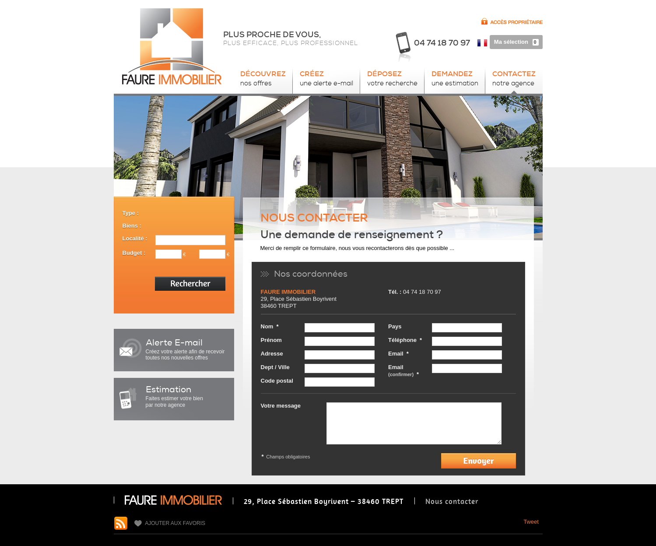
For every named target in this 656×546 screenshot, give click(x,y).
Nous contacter (451, 501)
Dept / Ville (275, 367)
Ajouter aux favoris (169, 523)
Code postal (277, 380)
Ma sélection (518, 42)
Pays (394, 326)
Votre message (281, 405)
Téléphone (402, 340)
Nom (267, 326)
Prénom (271, 340)
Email (395, 353)
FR (482, 44)
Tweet (531, 521)
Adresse (272, 353)
